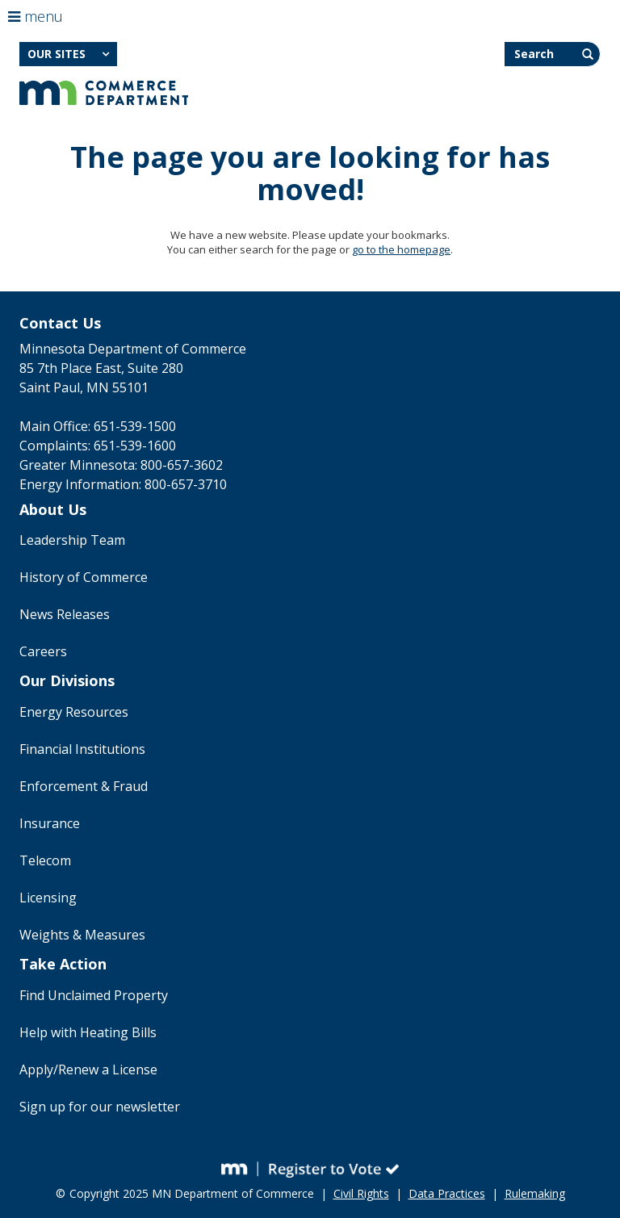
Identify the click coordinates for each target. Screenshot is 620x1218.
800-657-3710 (186, 484)
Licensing (48, 897)
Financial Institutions (82, 749)
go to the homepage (401, 249)
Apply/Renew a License (88, 1069)
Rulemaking (535, 1193)
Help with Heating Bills (88, 1032)
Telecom (45, 860)
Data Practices (446, 1193)
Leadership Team (72, 540)
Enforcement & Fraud (83, 786)
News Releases (64, 614)
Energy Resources (73, 712)
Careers (43, 651)
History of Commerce (83, 577)
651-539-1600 (135, 445)
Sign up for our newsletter (99, 1106)
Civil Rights (361, 1193)
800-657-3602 (181, 465)
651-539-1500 (135, 426)
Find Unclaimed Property (93, 995)
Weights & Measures (82, 935)
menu (35, 16)
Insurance (49, 823)
